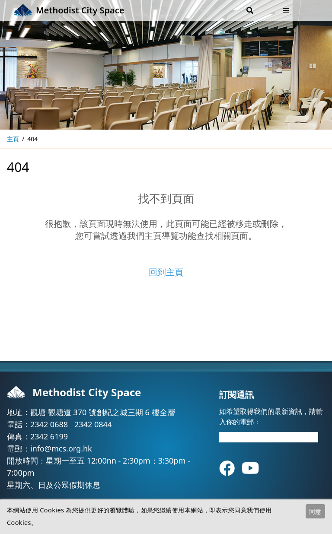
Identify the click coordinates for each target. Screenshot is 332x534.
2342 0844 (93, 424)
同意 (315, 511)
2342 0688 (49, 424)
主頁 (13, 139)
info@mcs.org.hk (61, 448)
